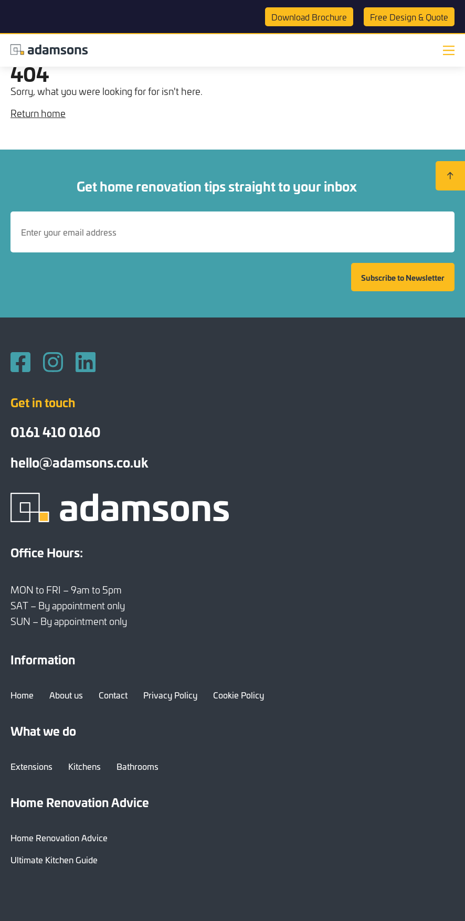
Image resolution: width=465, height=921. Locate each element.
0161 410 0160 (55, 431)
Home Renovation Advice (59, 837)
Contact (113, 695)
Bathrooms (137, 766)
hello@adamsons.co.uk (79, 462)
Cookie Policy (238, 695)
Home (22, 695)
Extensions (31, 766)
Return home (38, 113)
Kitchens (84, 766)
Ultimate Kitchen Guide (54, 859)
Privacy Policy (170, 695)
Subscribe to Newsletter (403, 277)
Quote (409, 17)
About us (66, 695)
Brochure (309, 17)
